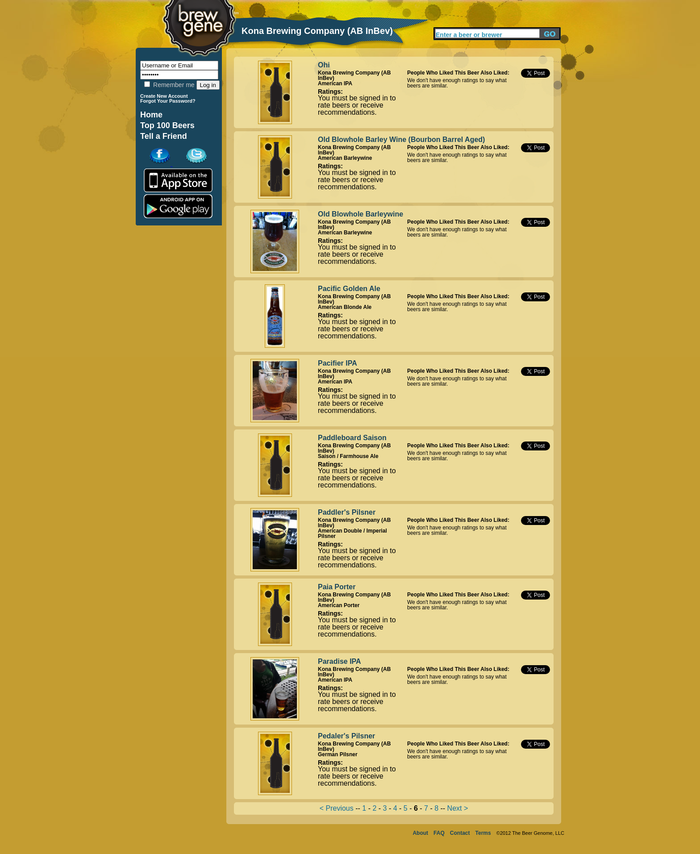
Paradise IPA (339, 661)
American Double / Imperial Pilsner (352, 533)
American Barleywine (345, 158)
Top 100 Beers (167, 125)
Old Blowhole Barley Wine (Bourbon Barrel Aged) (401, 139)
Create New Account (164, 96)
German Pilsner (338, 754)
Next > (457, 808)
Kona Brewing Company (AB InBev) (354, 75)
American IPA (335, 83)
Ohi (324, 65)
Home (151, 114)
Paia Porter (336, 587)
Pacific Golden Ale (349, 288)
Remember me (169, 84)
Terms (483, 833)
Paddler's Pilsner (346, 512)
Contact (460, 833)
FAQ (439, 833)
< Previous (337, 808)
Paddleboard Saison (352, 438)
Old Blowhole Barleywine (360, 214)
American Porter (338, 605)
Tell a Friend (163, 136)
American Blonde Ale (344, 307)
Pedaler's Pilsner (346, 736)
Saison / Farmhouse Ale (348, 456)
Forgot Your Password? (168, 101)
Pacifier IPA (337, 363)
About (420, 833)
